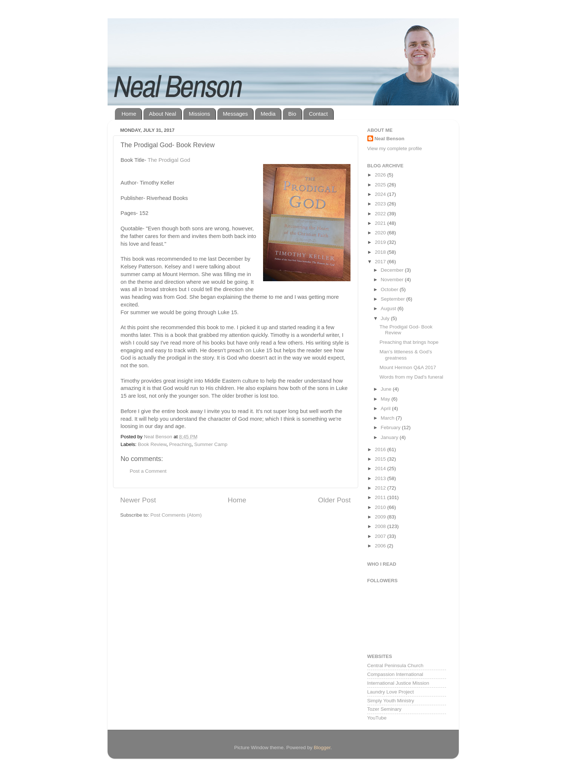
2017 (381, 261)
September (393, 299)
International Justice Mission (398, 683)
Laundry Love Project (390, 692)
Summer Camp (211, 444)
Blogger (322, 747)
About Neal (162, 114)
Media (267, 114)
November (393, 279)
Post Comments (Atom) (176, 515)
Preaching (180, 444)
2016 (381, 449)
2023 (381, 204)
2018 (381, 252)
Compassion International (395, 674)
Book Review (152, 444)
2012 (381, 488)
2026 (381, 175)
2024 (381, 194)
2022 (381, 213)
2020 (381, 232)
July (386, 318)
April (386, 408)
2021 (381, 223)
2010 (381, 507)
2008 (381, 526)
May (386, 399)
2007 (381, 536)
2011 (381, 497)
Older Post (334, 500)
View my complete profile (394, 148)
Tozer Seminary (384, 709)
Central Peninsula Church (395, 665)
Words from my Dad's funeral (411, 377)
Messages (235, 114)
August (389, 308)
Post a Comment (148, 471)
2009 (381, 517)
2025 (381, 184)
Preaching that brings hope (408, 342)
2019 (381, 242)
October (390, 289)
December (393, 270)
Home (128, 114)
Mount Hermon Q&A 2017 (407, 367)
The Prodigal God (168, 160)
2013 (381, 478)
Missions (199, 114)
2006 (381, 546)
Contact (318, 114)
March (388, 418)
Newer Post (138, 500)
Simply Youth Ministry (390, 700)
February (391, 427)
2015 (381, 459)
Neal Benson (390, 138)
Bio (292, 114)
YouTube (377, 718)
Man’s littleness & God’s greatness (405, 354)
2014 (381, 468)
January (390, 437)
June (387, 389)
